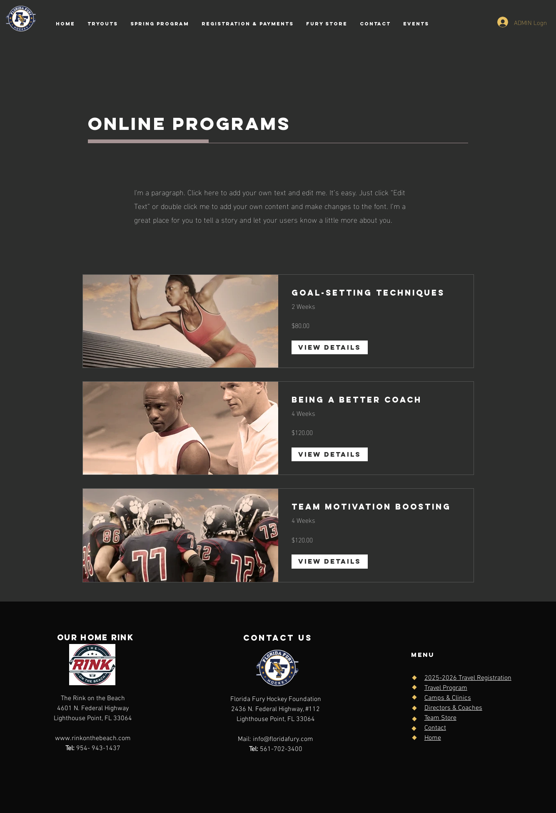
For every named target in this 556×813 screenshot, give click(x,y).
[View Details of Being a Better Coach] (330, 455)
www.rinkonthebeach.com (93, 738)
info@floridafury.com (283, 739)
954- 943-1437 (92, 748)
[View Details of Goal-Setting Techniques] (330, 348)
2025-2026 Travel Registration (467, 678)
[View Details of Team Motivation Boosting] (330, 561)
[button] (247, 23)
